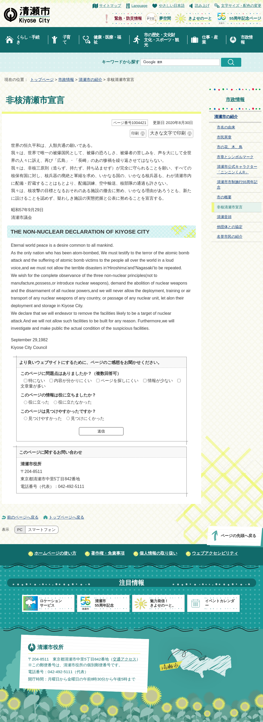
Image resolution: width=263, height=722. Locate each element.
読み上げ (202, 6)
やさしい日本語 (172, 6)
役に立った (38, 402)
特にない (36, 380)
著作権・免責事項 (108, 553)
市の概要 (224, 197)
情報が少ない (160, 380)
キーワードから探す (120, 62)
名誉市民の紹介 (230, 237)
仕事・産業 (209, 39)
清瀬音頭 (224, 217)
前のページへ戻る (23, 517)
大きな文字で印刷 (168, 133)
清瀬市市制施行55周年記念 (237, 184)
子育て (66, 39)
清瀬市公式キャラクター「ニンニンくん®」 (237, 169)
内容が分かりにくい (73, 380)
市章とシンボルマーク (235, 157)
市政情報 (246, 39)
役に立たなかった (75, 402)
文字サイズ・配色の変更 (241, 6)
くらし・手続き (27, 39)
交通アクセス (124, 659)
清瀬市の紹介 (90, 79)
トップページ (42, 79)
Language (139, 6)
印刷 (135, 133)
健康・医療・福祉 (107, 39)
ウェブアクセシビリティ (215, 553)
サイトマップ (110, 6)
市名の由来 (226, 127)
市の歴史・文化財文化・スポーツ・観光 (161, 40)
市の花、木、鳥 (230, 147)
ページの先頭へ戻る (238, 535)
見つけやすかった (45, 418)
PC (20, 530)
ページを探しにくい (119, 380)
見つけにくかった (87, 418)
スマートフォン (42, 530)
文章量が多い (33, 386)
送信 (101, 431)
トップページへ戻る (66, 517)
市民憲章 (224, 137)
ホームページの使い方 (55, 553)
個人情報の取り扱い (158, 553)
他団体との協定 (230, 227)
